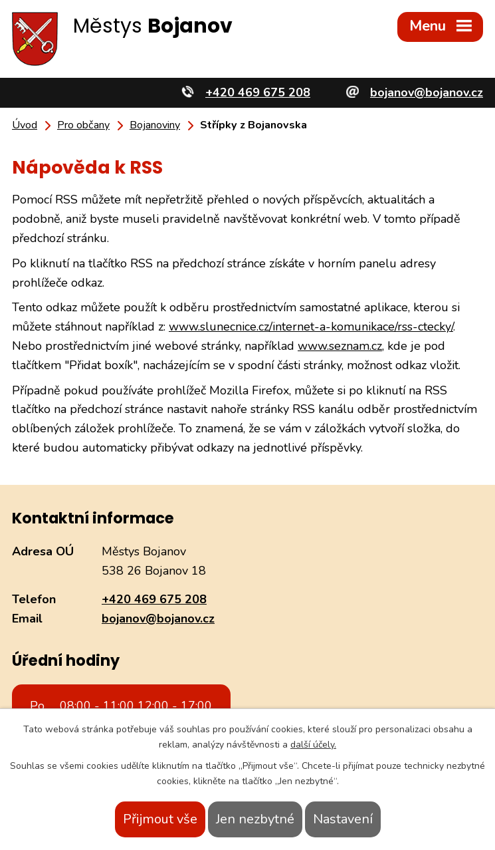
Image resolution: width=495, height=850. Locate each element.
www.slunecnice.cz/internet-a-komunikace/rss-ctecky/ (311, 327)
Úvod (24, 125)
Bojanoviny (155, 125)
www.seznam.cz (340, 346)
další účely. (313, 744)
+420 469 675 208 (154, 599)
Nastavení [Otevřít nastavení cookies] (343, 819)
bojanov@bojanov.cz (158, 619)
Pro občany (83, 125)
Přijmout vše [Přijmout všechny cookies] (160, 819)
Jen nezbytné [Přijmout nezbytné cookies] (255, 819)
